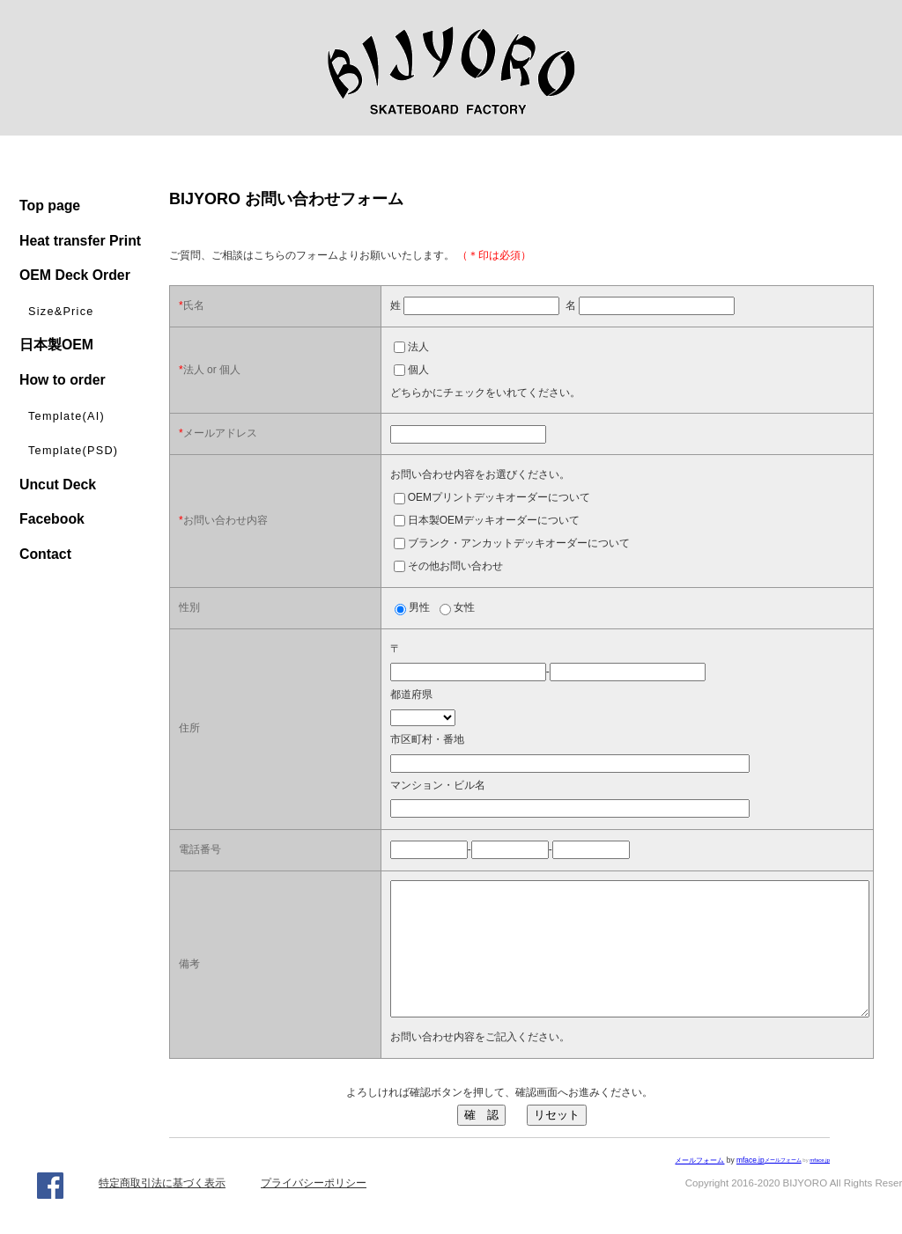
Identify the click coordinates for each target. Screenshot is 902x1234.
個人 (418, 370)
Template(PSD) (73, 450)
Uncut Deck (57, 484)
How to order (62, 379)
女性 (464, 607)
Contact (45, 554)
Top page (49, 205)
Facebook (52, 518)
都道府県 (411, 694)
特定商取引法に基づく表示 (162, 1209)
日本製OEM (56, 344)
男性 (419, 607)
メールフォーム (783, 1186)
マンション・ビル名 (437, 785)
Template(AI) (66, 416)
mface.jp (820, 1186)
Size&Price (61, 311)
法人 (418, 347)
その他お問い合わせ (455, 566)
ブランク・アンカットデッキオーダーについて (519, 543)
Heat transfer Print (80, 240)
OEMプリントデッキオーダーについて (499, 497)
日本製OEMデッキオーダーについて (494, 520)
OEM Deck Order (74, 275)
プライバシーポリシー (313, 1209)
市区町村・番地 (427, 739)
